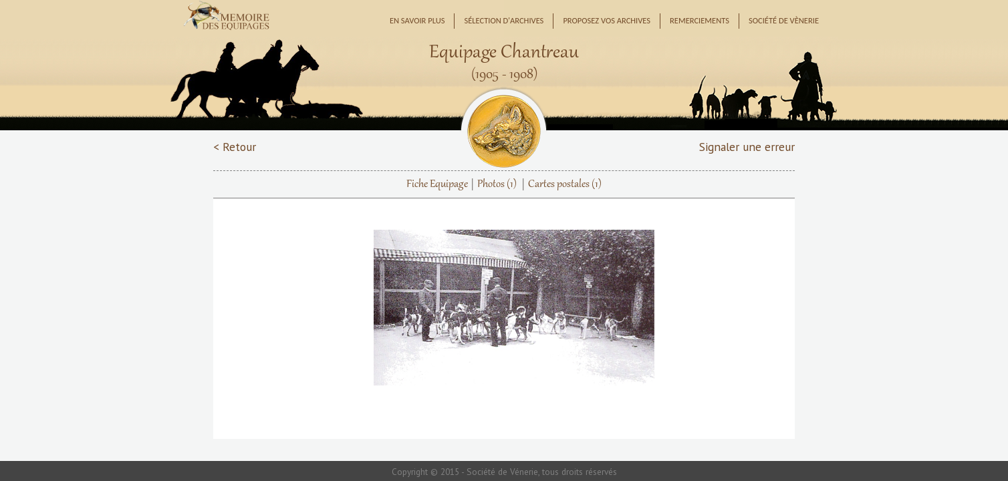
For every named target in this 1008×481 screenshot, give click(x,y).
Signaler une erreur (747, 146)
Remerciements (699, 20)
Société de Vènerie (784, 20)
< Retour (234, 146)
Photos (497, 184)
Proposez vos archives (606, 20)
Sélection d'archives (503, 20)
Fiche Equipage (437, 184)
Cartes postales (565, 184)
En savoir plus (417, 20)
